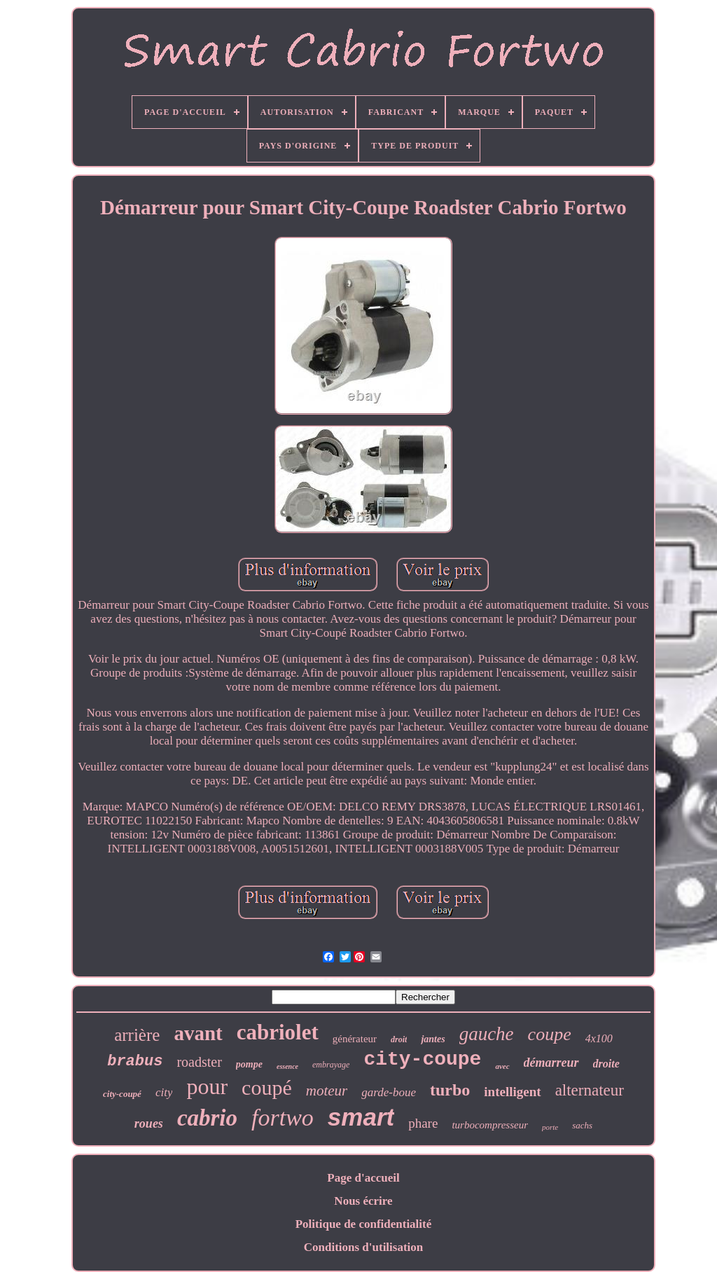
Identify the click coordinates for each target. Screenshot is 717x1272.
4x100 (599, 1038)
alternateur (589, 1090)
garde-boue (388, 1092)
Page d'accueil (363, 1177)
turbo (450, 1090)
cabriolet (278, 1032)
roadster (198, 1062)
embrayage (330, 1065)
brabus (134, 1061)
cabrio (207, 1118)
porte (550, 1127)
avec (502, 1066)
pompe (249, 1064)
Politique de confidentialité (363, 1224)
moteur (327, 1090)
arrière (137, 1034)
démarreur (551, 1063)
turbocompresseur (490, 1125)
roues (148, 1124)
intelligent (512, 1091)
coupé (267, 1087)
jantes (433, 1039)
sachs (582, 1125)
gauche (486, 1033)
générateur (355, 1038)
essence (287, 1066)
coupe (549, 1034)
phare (423, 1123)
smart (361, 1117)
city (164, 1092)
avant (198, 1033)
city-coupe (422, 1059)
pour (207, 1086)
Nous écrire (363, 1201)
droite (606, 1064)
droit (399, 1039)
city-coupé (122, 1093)
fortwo (282, 1118)
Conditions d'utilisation (364, 1247)
